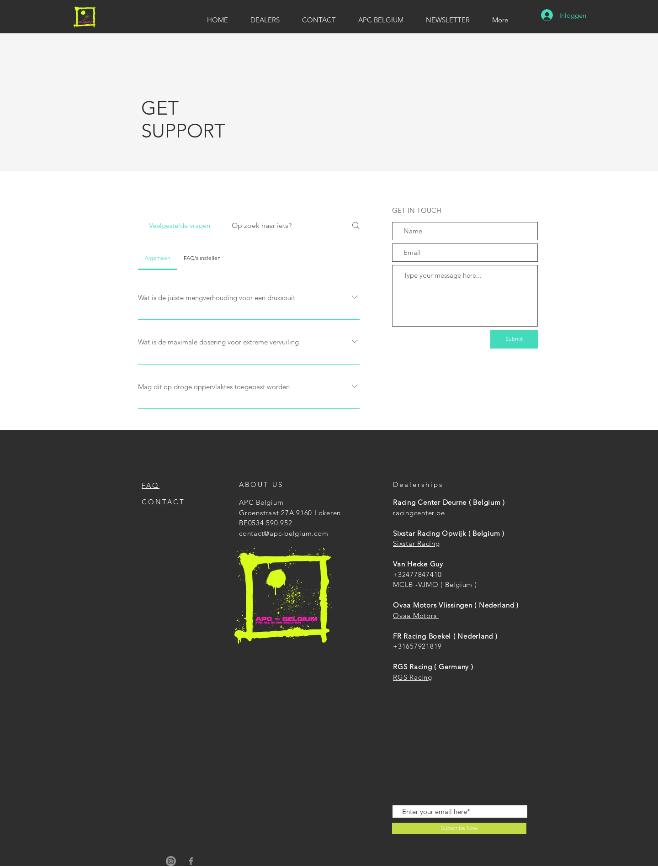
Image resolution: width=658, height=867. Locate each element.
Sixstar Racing (416, 543)
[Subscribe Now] (459, 828)
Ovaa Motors (416, 615)
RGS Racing (412, 677)
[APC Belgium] (171, 861)
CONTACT (163, 501)
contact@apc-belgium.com (283, 533)
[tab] (157, 258)
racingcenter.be (419, 512)
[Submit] (514, 339)
